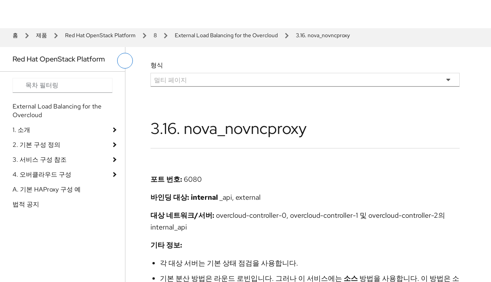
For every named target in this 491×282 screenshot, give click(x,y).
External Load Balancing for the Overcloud (226, 35)
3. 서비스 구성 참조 (40, 159)
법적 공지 (26, 204)
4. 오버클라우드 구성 (42, 174)
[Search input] (62, 85)
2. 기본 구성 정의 (36, 145)
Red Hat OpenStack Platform (100, 35)
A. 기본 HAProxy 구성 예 (47, 189)
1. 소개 (21, 130)
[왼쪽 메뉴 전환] (125, 61)
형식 (156, 65)
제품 (41, 35)
